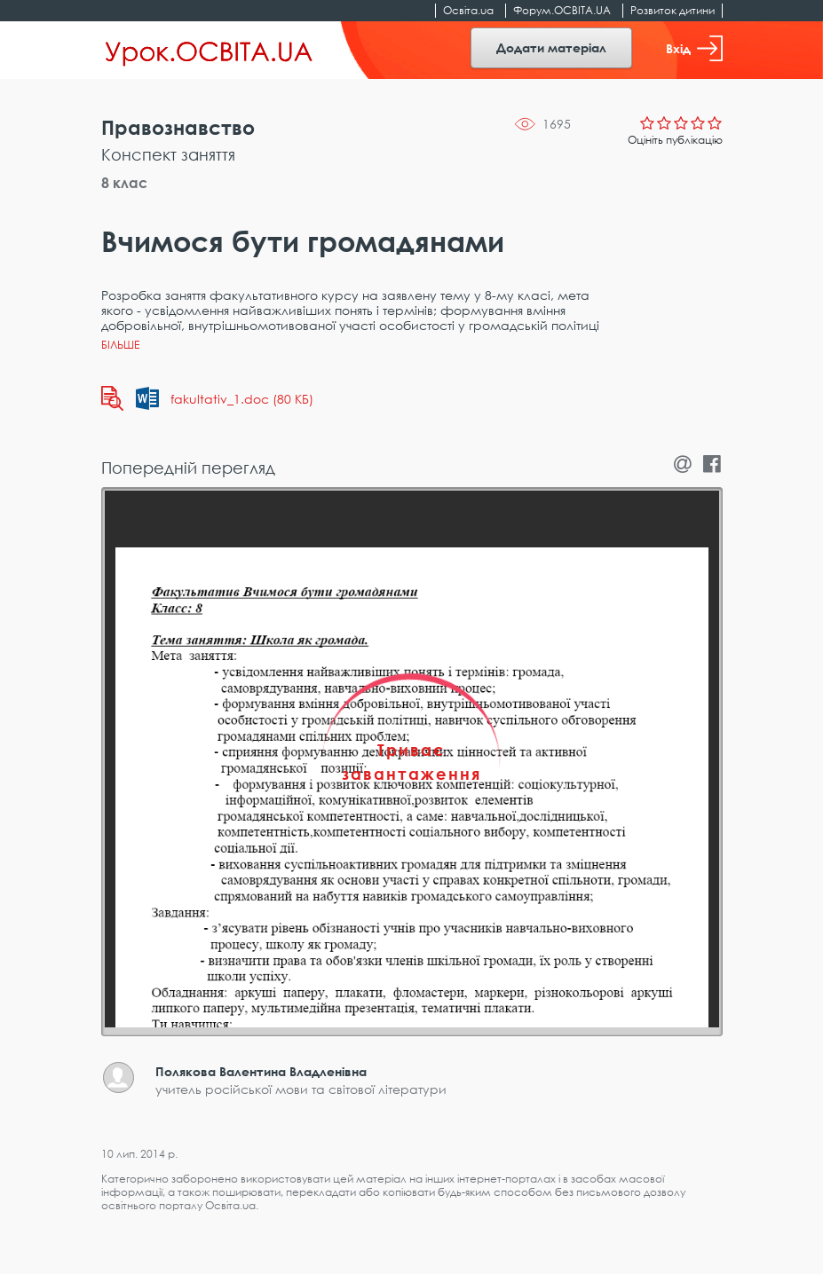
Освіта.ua (468, 10)
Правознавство (178, 127)
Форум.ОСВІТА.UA (562, 10)
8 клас (124, 183)
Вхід (694, 48)
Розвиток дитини (672, 10)
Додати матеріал (551, 47)
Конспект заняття (168, 154)
